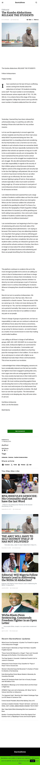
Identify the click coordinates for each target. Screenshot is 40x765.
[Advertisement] (15, 57)
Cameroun (10, 457)
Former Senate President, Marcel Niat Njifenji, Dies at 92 (18, 700)
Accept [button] (32, 760)
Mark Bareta (5, 448)
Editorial (5, 10)
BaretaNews (20, 2)
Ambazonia (4, 457)
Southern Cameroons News (20, 457)
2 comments (6, 19)
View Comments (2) (20, 431)
